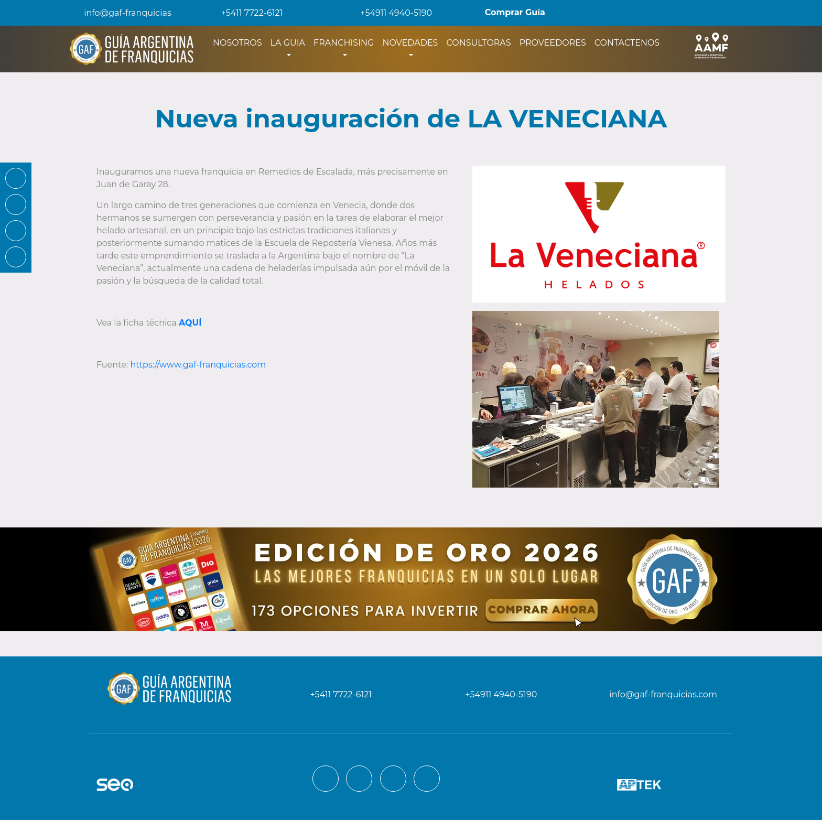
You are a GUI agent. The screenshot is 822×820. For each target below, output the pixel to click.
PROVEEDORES (553, 43)
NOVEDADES (410, 43)
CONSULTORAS (478, 43)
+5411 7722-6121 (245, 13)
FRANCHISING (343, 43)
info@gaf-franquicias (119, 13)
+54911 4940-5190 (388, 13)
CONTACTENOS (626, 43)
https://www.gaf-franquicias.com (198, 365)
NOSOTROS (239, 42)
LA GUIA (288, 43)
